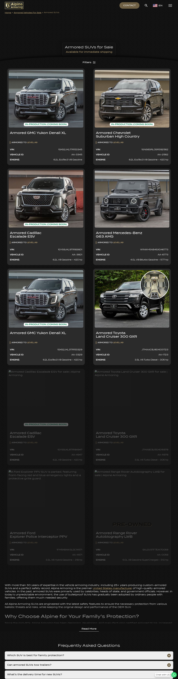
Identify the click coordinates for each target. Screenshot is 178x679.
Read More (89, 628)
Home (8, 13)
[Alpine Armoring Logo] (14, 5)
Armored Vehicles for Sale (27, 13)
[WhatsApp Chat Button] (166, 675)
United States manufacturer (112, 588)
